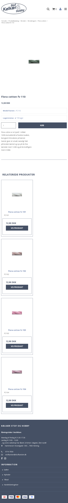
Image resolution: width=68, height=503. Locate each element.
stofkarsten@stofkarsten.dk (15, 454)
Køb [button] (42, 125)
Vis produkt (17, 228)
